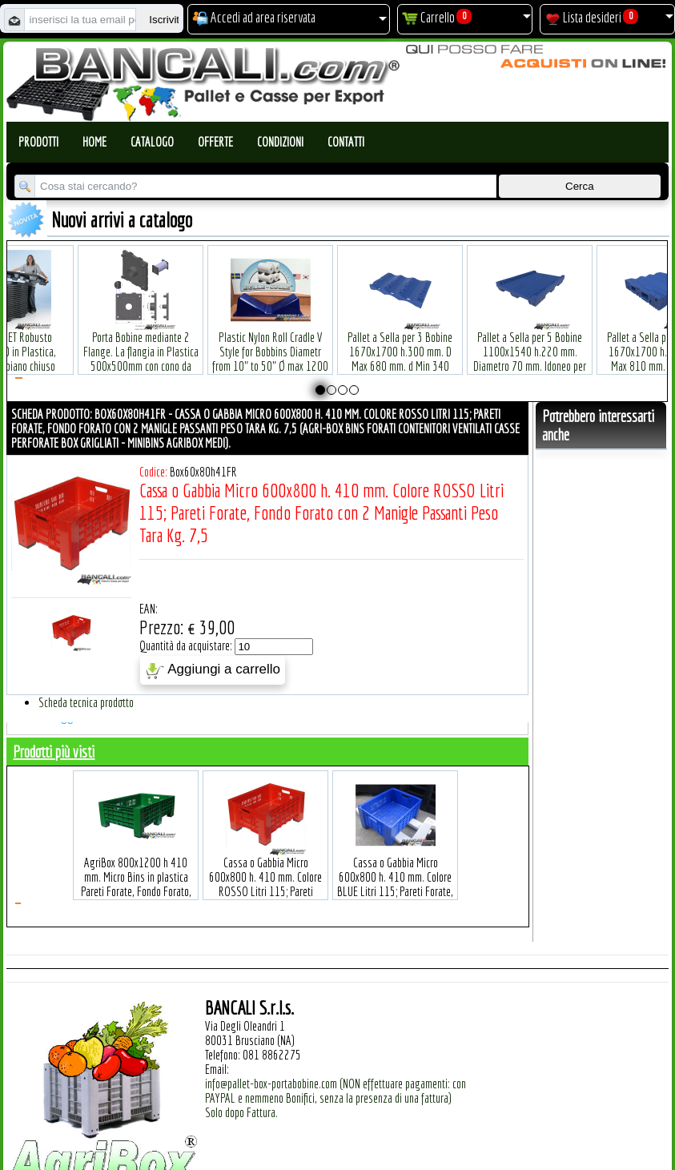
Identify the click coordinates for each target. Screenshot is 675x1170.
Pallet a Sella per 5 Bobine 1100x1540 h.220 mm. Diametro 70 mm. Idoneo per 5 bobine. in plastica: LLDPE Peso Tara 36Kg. (529, 342)
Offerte (215, 142)
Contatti (345, 142)
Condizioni (280, 142)
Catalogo (152, 142)
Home (94, 142)
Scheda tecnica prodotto (86, 702)
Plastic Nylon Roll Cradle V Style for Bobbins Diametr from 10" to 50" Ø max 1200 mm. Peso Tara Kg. (270, 335)
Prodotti (38, 142)
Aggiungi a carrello (212, 670)
